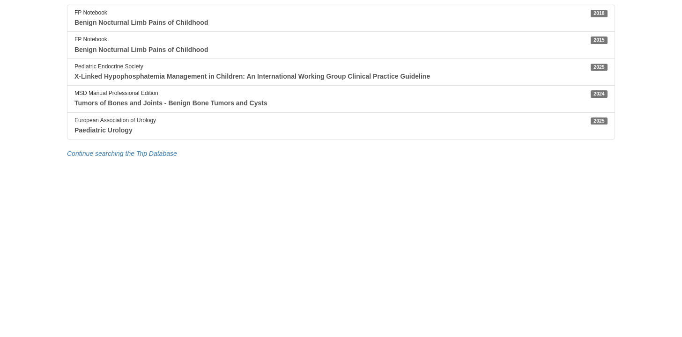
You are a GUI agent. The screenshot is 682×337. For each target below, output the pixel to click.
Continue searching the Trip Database (122, 153)
